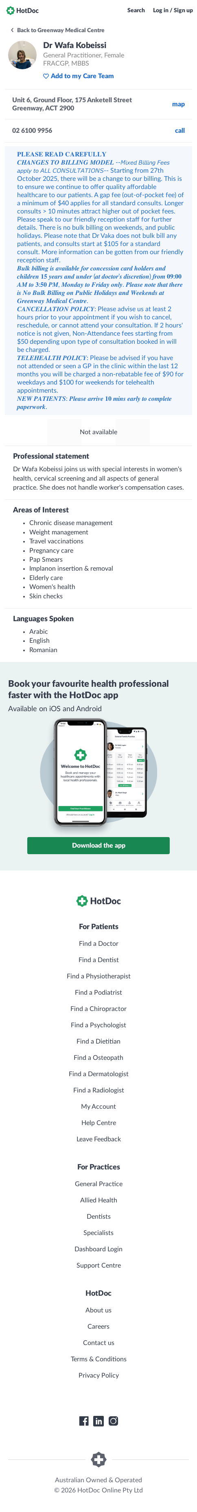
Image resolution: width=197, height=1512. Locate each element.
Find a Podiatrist (98, 992)
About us (98, 1310)
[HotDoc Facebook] (84, 1421)
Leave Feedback (99, 1139)
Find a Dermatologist (99, 1074)
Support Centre (99, 1265)
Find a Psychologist (98, 1025)
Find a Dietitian (98, 1041)
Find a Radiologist (98, 1090)
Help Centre (98, 1123)
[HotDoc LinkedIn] (98, 1421)
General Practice (99, 1184)
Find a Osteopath (98, 1058)
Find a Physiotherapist (99, 976)
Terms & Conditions (99, 1359)
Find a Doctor (98, 944)
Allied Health (98, 1200)
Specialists (98, 1233)
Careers (98, 1326)
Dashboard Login (98, 1249)
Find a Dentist (99, 960)
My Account (98, 1106)
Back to (57, 30)
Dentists (99, 1216)
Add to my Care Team (78, 76)
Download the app (98, 845)
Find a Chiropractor (98, 1009)
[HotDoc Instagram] (113, 1421)
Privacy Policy (99, 1375)
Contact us (98, 1343)
